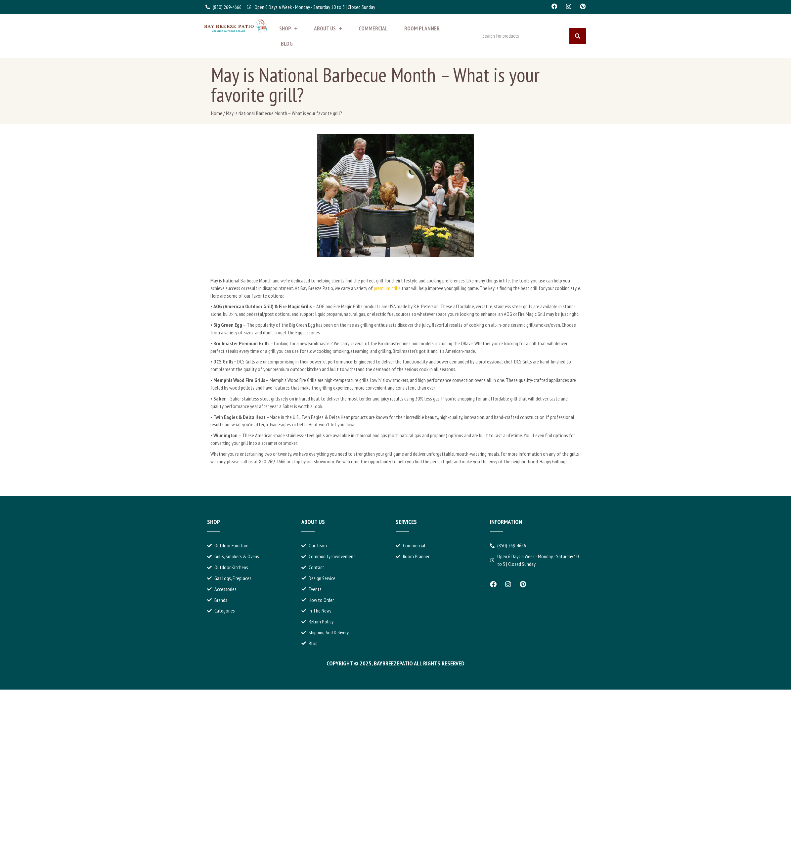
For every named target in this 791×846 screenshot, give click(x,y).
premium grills (387, 288)
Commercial (373, 28)
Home (216, 113)
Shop (288, 28)
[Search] (577, 36)
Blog (287, 43)
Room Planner (422, 28)
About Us (328, 28)
